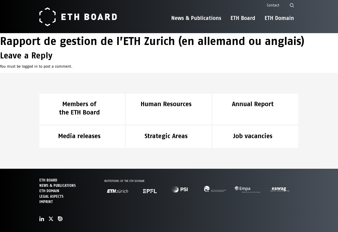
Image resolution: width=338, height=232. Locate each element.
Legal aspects (51, 196)
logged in (30, 66)
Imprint (46, 202)
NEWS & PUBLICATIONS (57, 185)
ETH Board (243, 18)
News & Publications (196, 18)
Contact (273, 5)
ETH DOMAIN (49, 191)
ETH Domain (279, 18)
